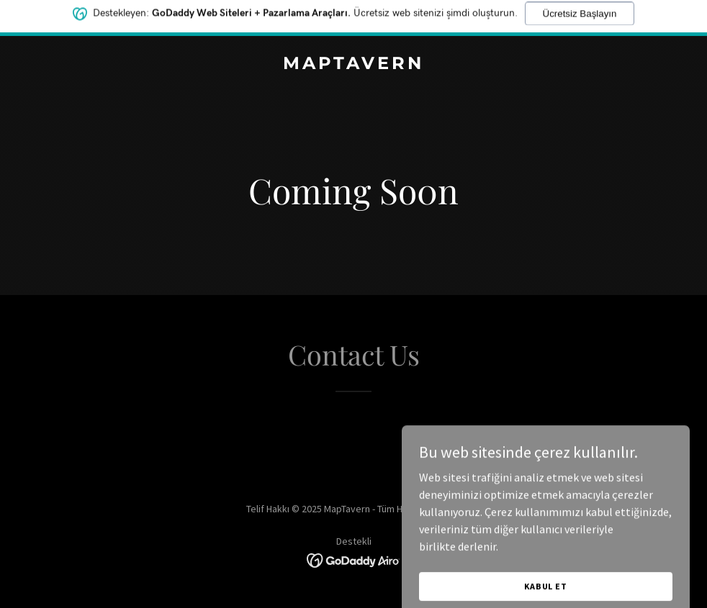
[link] (353, 65)
